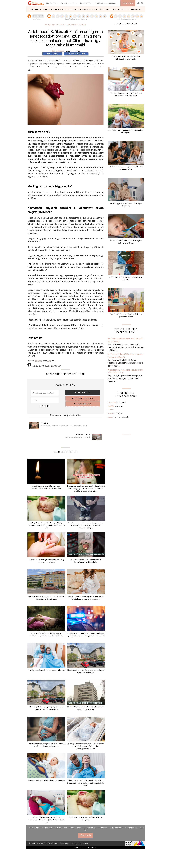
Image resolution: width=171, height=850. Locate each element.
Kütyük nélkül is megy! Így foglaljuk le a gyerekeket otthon (126, 315)
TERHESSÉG (47, 9)
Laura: (119, 417)
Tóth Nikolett (57, 51)
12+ (141, 16)
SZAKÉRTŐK (51, 3)
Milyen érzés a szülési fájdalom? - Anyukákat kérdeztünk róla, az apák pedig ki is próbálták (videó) (85, 783)
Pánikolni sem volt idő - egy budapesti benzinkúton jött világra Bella (86, 561)
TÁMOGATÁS (128, 3)
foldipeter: (117, 402)
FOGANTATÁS (34, 9)
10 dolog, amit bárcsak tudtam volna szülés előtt (46, 670)
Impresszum (34, 828)
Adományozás (131, 828)
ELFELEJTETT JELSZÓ (82, 398)
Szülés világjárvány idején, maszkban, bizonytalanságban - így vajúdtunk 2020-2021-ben (46, 820)
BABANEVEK (133, 9)
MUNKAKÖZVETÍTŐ (68, 3)
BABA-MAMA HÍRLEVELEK (106, 3)
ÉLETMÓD (98, 9)
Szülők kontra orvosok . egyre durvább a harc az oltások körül (126, 168)
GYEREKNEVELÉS (69, 9)
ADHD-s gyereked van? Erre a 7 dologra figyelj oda (126, 205)
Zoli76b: (115, 406)
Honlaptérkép (90, 828)
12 (105, 16)
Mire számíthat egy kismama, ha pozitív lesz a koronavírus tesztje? (64, 425)
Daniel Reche (38, 360)
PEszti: (111, 410)
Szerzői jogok (75, 828)
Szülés (82, 25)
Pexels (49, 360)
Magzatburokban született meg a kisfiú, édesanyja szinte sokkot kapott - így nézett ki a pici (46, 525)
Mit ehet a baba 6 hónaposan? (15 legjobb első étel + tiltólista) (125, 242)
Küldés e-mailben (76, 54)
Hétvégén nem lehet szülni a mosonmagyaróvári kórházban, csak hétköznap (46, 598)
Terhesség (72, 25)
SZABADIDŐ (110, 9)
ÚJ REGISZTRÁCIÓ (82, 404)
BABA (57, 9)
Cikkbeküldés (116, 828)
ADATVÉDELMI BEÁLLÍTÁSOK (85, 848)
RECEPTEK (121, 9)
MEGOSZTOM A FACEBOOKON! (44, 365)
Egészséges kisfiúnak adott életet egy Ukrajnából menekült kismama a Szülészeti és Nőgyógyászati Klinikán (86, 746)
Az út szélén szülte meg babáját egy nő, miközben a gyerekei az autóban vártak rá (46, 635)
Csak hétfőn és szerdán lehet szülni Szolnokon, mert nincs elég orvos (85, 708)
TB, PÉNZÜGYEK (85, 9)
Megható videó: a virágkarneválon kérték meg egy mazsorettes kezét (46, 561)
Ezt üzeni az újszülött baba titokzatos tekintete (46, 780)
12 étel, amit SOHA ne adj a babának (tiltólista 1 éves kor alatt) (125, 58)
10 (96, 16)
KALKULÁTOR (85, 3)
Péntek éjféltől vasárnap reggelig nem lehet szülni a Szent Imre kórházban (46, 708)
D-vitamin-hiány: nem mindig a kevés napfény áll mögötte (125, 131)
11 (100, 16)
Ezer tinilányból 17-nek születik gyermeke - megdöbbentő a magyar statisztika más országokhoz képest (85, 525)
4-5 (128, 16)
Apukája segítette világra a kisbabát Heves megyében (85, 819)
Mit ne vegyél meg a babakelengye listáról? (75, 437)
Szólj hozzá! (52, 54)
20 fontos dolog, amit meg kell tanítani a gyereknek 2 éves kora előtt (126, 95)
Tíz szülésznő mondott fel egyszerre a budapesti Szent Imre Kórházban (85, 671)
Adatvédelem (61, 828)
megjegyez (46, 406)
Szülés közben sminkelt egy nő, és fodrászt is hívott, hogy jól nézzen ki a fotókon (85, 598)
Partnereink (103, 828)
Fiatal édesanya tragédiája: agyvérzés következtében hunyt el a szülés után (46, 487)
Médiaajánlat (47, 828)
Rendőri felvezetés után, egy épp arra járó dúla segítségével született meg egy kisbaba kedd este (85, 635)
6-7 (133, 16)
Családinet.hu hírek (54, 25)
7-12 (137, 16)
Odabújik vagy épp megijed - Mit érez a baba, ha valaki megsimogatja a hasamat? (46, 745)
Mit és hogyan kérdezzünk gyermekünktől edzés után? (125, 279)
